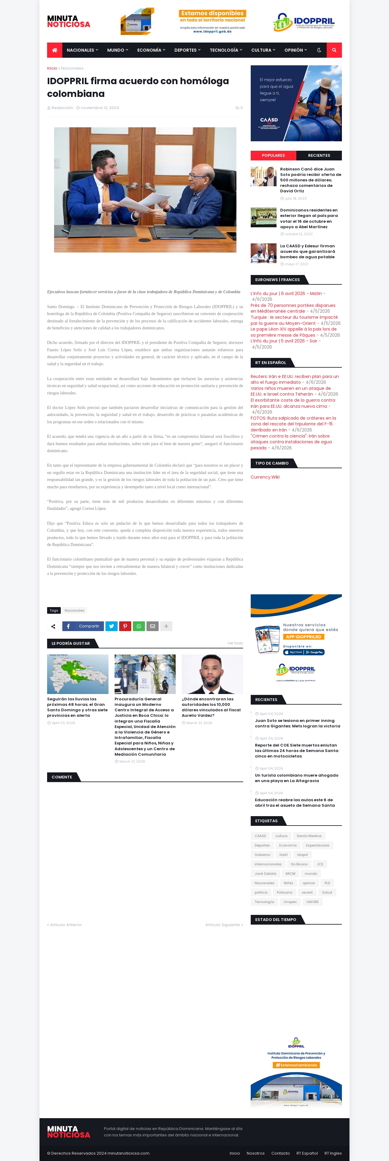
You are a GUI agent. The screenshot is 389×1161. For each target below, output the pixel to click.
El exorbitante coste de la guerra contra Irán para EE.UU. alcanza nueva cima (293, 403)
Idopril (302, 854)
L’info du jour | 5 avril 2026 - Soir (284, 341)
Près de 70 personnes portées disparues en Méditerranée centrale (293, 308)
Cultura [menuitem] (261, 50)
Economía (288, 845)
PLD (327, 883)
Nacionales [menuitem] (80, 50)
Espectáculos (317, 845)
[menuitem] (54, 50)
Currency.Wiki (265, 477)
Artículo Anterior (66, 925)
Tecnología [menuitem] (224, 50)
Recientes (319, 155)
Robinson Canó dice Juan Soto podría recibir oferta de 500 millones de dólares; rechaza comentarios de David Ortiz (310, 180)
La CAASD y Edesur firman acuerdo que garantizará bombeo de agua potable (307, 251)
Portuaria (284, 892)
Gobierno (262, 854)
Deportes (262, 845)
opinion (309, 883)
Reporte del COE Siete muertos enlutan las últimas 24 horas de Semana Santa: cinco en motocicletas (297, 751)
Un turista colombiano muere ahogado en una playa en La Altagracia (297, 778)
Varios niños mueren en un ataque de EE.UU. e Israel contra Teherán (291, 391)
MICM (290, 873)
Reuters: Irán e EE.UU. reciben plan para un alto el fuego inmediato (295, 379)
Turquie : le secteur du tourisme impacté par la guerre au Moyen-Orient (294, 320)
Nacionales (72, 68)
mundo (311, 873)
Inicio (52, 68)
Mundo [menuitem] (115, 50)
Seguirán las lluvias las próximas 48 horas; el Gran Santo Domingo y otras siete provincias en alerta (77, 707)
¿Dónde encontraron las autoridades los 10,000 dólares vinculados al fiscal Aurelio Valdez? (211, 707)
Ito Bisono (299, 864)
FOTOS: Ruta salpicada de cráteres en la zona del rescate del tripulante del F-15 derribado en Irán (293, 424)
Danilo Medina (309, 835)
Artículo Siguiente (222, 925)
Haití (284, 854)
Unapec (290, 901)
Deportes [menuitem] (185, 50)
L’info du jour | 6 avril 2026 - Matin (286, 293)
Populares (273, 155)
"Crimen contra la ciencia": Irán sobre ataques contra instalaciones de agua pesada (291, 442)
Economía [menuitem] (149, 50)
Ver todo (235, 643)
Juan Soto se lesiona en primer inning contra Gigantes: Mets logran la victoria (297, 723)
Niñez (288, 883)
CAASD (260, 835)
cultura (281, 835)
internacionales (268, 864)
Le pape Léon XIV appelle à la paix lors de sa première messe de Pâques (294, 332)
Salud (327, 892)
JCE (320, 864)
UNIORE (312, 901)
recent (307, 892)
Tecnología (264, 901)
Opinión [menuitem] (293, 50)
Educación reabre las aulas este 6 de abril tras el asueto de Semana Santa (295, 802)
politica (261, 892)
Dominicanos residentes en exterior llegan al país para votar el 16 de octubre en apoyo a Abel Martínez (309, 219)
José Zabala (265, 873)
